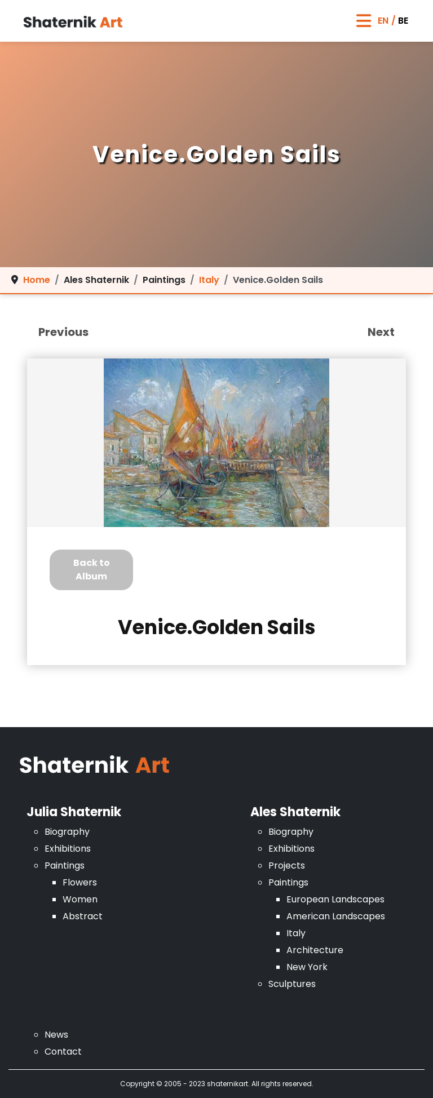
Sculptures (292, 983)
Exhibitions (68, 848)
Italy (296, 933)
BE (403, 20)
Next (381, 332)
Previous (63, 332)
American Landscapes (335, 916)
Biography (67, 831)
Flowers (80, 882)
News (56, 1034)
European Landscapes (335, 899)
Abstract (83, 916)
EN (383, 20)
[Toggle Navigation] (364, 21)
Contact (63, 1051)
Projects (286, 865)
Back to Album (91, 569)
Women (80, 899)
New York (307, 966)
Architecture (314, 950)
